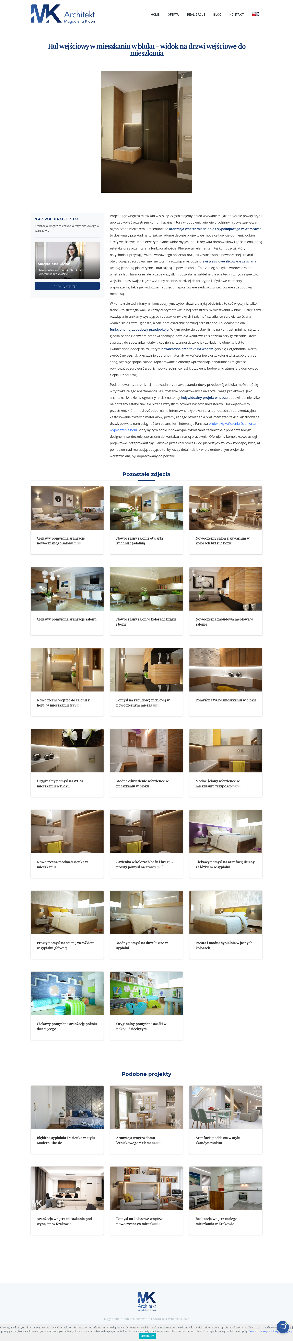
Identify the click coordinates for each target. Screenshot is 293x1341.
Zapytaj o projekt (67, 286)
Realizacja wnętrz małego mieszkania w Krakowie (216, 1221)
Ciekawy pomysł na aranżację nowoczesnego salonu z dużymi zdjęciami (63, 543)
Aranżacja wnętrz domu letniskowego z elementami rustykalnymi (138, 1142)
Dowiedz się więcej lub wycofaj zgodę (270, 1331)
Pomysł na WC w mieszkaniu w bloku (226, 700)
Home (155, 14)
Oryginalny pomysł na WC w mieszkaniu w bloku (60, 783)
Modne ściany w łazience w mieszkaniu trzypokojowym (218, 783)
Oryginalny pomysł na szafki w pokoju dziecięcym (141, 1026)
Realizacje (196, 14)
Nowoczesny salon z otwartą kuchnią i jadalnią (139, 540)
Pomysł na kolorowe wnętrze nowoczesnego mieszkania (139, 1221)
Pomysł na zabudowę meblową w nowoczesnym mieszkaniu (143, 702)
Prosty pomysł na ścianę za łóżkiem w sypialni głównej (65, 945)
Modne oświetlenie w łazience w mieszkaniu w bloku (142, 783)
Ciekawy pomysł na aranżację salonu (66, 619)
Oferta (173, 14)
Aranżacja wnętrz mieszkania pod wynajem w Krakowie (64, 1221)
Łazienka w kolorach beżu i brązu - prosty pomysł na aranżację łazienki (145, 864)
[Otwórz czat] (283, 1327)
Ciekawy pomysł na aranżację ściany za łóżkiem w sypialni (225, 864)
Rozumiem (147, 1336)
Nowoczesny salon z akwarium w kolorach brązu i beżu (223, 540)
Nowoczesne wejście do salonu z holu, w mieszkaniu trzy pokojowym (66, 702)
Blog (217, 14)
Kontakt (237, 14)
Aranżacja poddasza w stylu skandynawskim (218, 1140)
